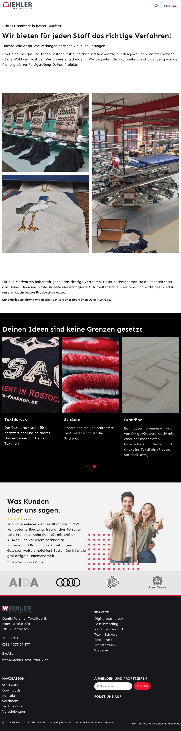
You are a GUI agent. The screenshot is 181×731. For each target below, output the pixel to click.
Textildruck (103, 640)
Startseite (10, 685)
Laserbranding (106, 624)
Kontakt (8, 695)
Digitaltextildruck (108, 618)
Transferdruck (105, 645)
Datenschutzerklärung (165, 723)
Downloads (11, 690)
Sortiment (10, 701)
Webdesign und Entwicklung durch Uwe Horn (87, 722)
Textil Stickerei (106, 634)
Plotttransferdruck (109, 629)
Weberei (101, 650)
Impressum (144, 723)
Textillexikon (12, 706)
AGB (133, 723)
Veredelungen (13, 711)
